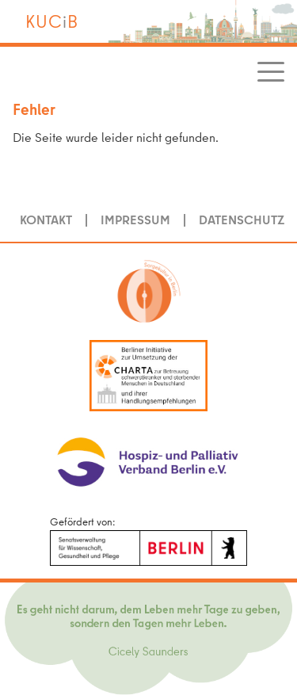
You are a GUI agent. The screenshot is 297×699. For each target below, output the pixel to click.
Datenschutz (241, 219)
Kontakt (46, 219)
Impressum (135, 219)
